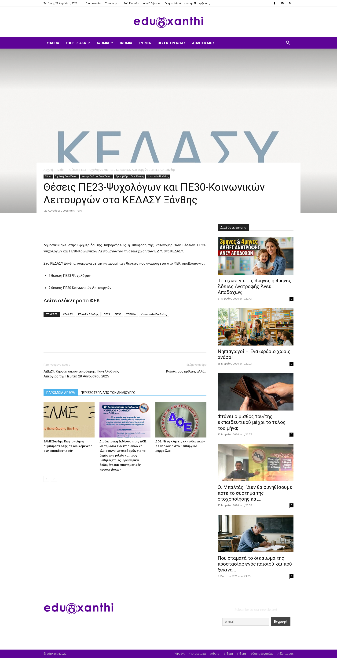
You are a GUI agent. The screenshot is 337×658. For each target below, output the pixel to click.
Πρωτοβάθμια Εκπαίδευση (129, 176)
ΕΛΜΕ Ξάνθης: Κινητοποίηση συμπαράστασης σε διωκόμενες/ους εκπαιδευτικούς (68, 446)
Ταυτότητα (112, 3)
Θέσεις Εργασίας (172, 43)
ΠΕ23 (107, 314)
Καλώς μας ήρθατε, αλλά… (186, 371)
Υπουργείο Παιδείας (158, 176)
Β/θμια (126, 43)
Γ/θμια (145, 43)
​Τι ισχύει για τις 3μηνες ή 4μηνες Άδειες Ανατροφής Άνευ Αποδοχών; (254, 286)
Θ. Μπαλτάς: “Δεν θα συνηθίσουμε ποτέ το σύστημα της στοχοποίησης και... (255, 493)
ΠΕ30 (118, 314)
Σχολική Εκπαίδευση (66, 176)
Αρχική (48, 170)
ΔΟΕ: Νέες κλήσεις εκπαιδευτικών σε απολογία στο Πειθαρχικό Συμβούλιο (180, 446)
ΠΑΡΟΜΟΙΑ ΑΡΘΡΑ (60, 393)
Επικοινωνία (93, 3)
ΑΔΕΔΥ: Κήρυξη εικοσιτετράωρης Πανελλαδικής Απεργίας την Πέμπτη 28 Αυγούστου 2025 (81, 373)
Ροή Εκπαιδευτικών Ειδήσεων (142, 3)
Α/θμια (105, 43)
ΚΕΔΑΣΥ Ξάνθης (88, 314)
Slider (61, 170)
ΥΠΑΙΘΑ (53, 43)
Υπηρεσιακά (78, 43)
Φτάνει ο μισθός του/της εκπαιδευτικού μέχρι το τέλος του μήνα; (252, 422)
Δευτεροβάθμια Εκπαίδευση (96, 176)
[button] (287, 43)
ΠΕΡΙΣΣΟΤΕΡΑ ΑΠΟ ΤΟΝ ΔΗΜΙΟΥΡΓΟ (108, 393)
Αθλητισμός (203, 43)
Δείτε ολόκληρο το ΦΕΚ (72, 301)
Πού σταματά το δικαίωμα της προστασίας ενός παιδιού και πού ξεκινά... (255, 564)
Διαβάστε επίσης (233, 227)
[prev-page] (46, 479)
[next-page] (54, 479)
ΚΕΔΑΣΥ (68, 314)
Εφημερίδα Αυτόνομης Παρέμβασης (187, 3)
